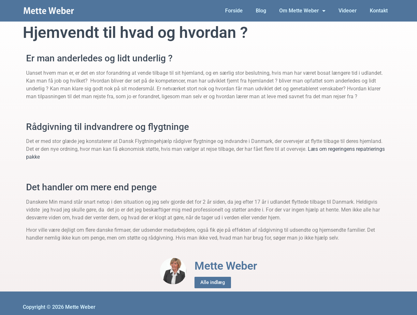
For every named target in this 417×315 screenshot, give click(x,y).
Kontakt (379, 11)
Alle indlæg (212, 282)
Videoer (347, 11)
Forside (234, 11)
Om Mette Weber (302, 11)
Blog (261, 11)
